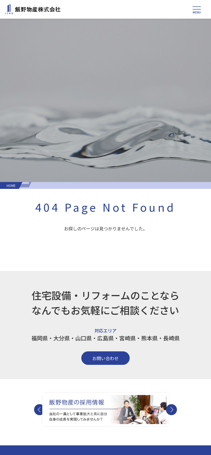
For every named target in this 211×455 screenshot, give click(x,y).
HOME (11, 185)
